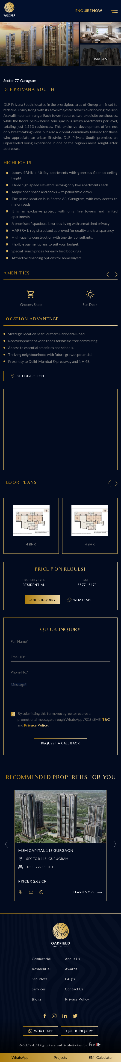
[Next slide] (116, 275)
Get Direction (27, 376)
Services (39, 989)
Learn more (88, 892)
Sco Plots (39, 979)
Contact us (74, 989)
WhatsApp (80, 599)
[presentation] (109, 484)
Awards (71, 969)
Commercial (41, 959)
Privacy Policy (36, 725)
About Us (72, 959)
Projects (60, 1057)
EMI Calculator (101, 1057)
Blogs (36, 999)
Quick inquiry (42, 600)
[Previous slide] (107, 275)
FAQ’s (70, 979)
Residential (41, 969)
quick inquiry (79, 1031)
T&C (106, 719)
